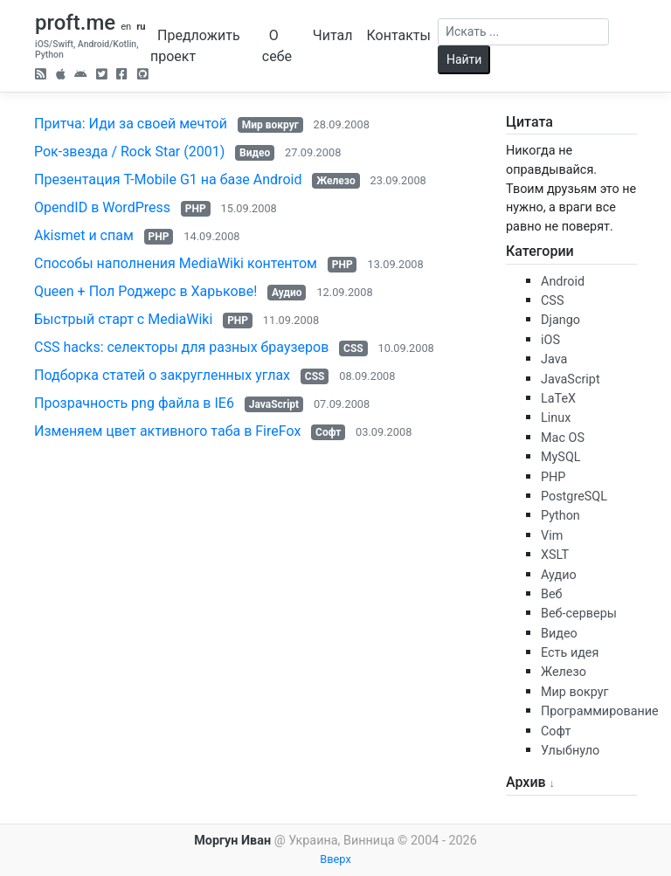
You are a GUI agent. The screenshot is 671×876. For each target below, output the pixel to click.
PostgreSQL (574, 496)
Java (554, 359)
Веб (552, 594)
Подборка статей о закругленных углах (162, 375)
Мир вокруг (270, 125)
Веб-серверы (579, 613)
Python (560, 515)
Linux (556, 417)
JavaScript (274, 404)
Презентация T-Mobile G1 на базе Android (167, 179)
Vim (552, 535)
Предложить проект (195, 46)
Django (560, 320)
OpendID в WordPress (102, 207)
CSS (353, 348)
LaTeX (558, 398)
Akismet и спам (84, 235)
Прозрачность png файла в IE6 (134, 403)
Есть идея (569, 652)
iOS (550, 340)
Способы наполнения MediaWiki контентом (175, 263)
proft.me (75, 22)
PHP (195, 209)
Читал (333, 35)
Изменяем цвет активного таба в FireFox (167, 431)
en (126, 26)
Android (563, 281)
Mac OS (563, 438)
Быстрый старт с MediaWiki (123, 319)
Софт (328, 432)
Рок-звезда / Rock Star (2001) (129, 151)
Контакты (398, 35)
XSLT (555, 555)
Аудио (287, 292)
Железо (336, 181)
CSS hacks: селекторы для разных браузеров (181, 347)
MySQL (561, 457)
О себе (277, 46)
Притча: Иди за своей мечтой (130, 123)
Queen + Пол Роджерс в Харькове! (145, 291)
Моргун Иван (232, 840)
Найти (464, 59)
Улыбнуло (570, 750)
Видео (254, 153)
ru (140, 26)
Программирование (600, 711)
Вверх (335, 859)
